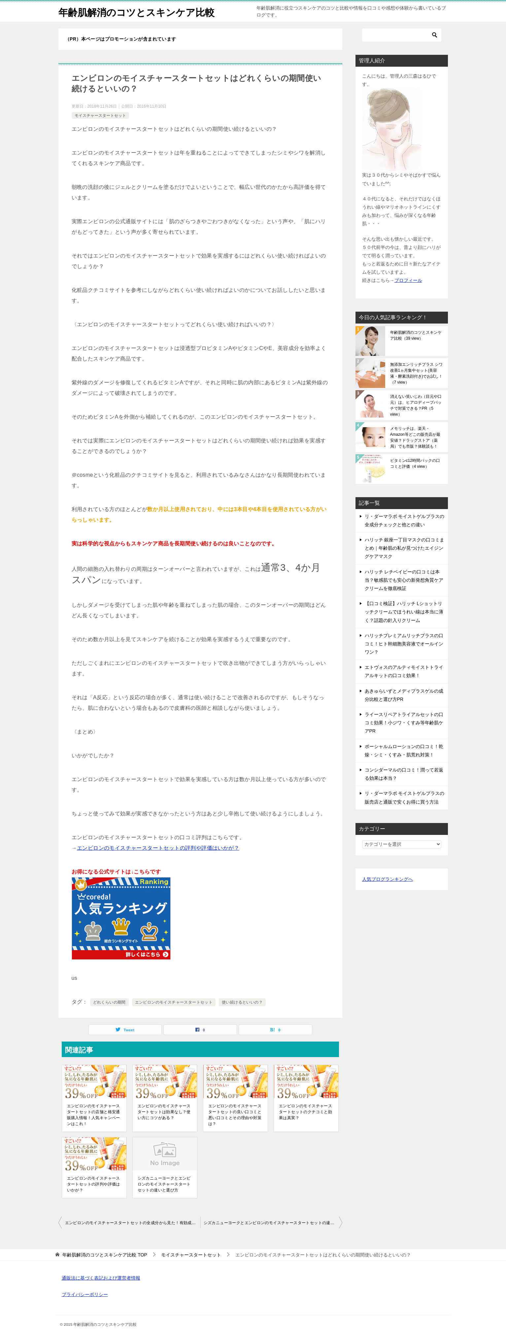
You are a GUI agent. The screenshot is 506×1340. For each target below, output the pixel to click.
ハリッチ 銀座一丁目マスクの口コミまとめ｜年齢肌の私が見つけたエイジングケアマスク (405, 548)
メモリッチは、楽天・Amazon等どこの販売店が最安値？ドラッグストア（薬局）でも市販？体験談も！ (415, 437)
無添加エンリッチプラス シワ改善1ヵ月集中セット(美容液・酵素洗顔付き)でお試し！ (416, 373)
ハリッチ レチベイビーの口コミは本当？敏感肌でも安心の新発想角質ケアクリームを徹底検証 (404, 580)
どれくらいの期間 (109, 1002)
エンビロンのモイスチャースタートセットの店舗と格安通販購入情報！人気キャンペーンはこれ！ (93, 1115)
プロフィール (408, 280)
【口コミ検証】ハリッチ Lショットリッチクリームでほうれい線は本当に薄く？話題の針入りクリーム (404, 612)
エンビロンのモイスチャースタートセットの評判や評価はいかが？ (158, 848)
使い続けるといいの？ (242, 1002)
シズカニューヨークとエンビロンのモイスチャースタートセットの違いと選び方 (164, 1184)
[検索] (401, 35)
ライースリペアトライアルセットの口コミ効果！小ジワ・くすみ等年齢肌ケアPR (404, 723)
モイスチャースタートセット (100, 115)
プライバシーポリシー (85, 1294)
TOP (104, 1254)
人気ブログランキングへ (387, 879)
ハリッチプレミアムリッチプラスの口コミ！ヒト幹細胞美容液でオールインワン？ (404, 644)
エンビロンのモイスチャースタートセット (174, 1002)
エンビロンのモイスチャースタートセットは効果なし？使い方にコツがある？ (164, 1112)
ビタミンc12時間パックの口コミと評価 (415, 463)
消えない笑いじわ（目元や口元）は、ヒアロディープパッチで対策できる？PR (416, 405)
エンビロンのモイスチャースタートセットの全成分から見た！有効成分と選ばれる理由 (132, 1222)
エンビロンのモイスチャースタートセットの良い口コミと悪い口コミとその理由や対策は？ (234, 1115)
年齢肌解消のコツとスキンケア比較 (139, 11)
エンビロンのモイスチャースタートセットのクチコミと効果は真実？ (305, 1112)
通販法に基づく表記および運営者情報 (101, 1278)
